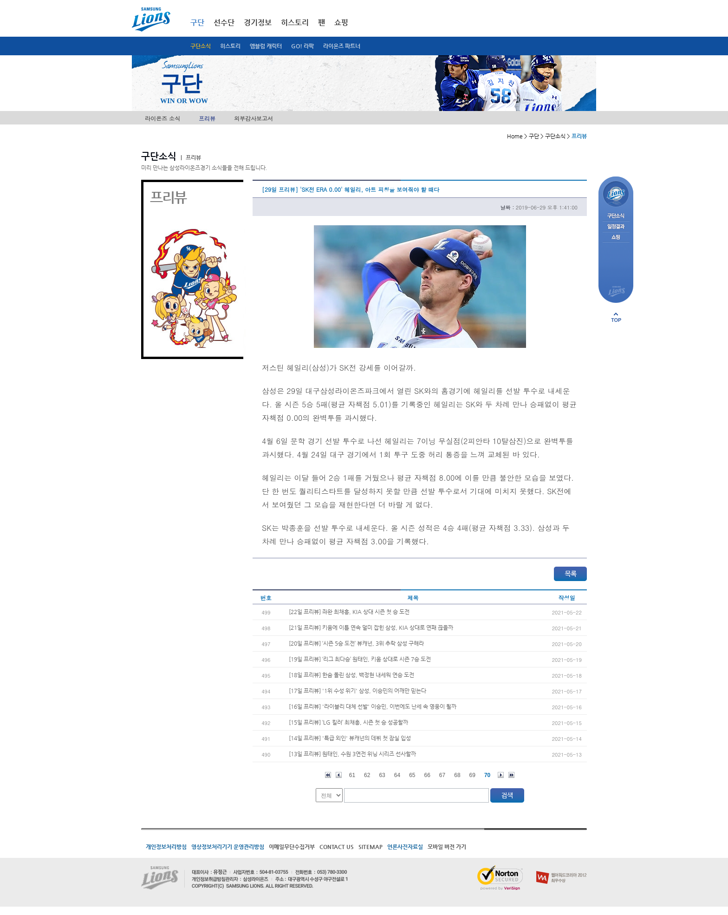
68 (457, 775)
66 (427, 775)
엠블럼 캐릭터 (266, 46)
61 (352, 775)
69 (472, 775)
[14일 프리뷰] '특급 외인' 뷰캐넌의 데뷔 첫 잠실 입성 (350, 738)
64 (397, 775)
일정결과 (615, 227)
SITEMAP (370, 846)
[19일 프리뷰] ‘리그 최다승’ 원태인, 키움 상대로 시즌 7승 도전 (360, 659)
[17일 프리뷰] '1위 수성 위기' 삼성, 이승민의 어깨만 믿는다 (357, 690)
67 (442, 775)
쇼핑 (341, 22)
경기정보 (258, 22)
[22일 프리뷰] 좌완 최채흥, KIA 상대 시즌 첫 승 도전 (349, 611)
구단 (197, 22)
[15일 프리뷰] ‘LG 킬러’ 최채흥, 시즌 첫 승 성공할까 (348, 722)
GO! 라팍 (302, 46)
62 (367, 775)
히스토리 (230, 46)
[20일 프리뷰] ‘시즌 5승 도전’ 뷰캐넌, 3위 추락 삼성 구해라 (356, 643)
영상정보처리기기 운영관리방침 (227, 846)
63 (382, 775)
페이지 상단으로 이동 (616, 317)
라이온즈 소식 (162, 118)
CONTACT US (336, 846)
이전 (338, 775)
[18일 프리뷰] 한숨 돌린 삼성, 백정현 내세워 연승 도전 (351, 675)
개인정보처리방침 (166, 846)
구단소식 (200, 46)
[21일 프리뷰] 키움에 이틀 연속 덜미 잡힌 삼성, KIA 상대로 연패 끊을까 (371, 627)
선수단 (224, 22)
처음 (328, 775)
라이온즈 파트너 (341, 46)
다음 (500, 775)
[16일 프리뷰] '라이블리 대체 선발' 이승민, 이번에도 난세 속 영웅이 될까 (372, 706)
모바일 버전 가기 (447, 846)
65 (412, 775)
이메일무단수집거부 (292, 846)
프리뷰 (207, 118)
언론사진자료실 (405, 846)
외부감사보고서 (253, 118)
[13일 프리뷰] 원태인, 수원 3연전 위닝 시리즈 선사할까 (352, 754)
